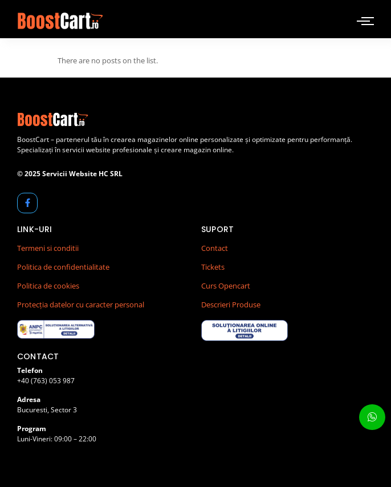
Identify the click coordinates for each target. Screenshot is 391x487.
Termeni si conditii (48, 248)
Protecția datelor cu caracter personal (80, 304)
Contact (214, 248)
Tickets (213, 267)
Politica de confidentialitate (63, 267)
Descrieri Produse (230, 304)
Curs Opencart (225, 286)
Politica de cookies (48, 286)
